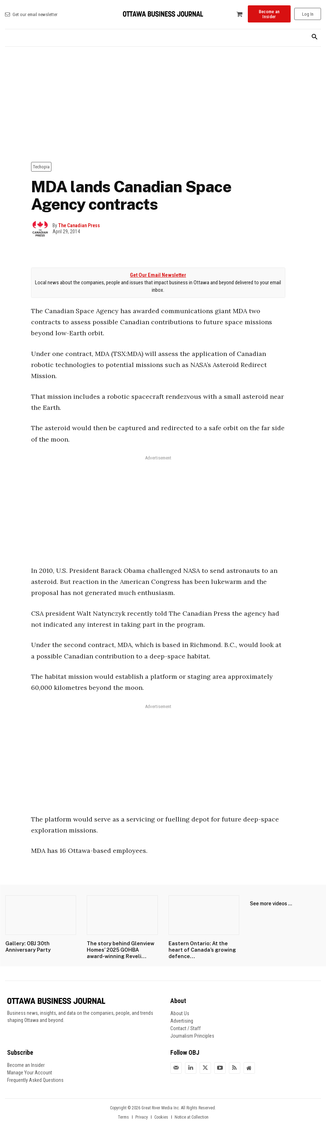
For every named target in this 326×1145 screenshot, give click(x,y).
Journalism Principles (192, 1035)
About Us (179, 1012)
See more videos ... (271, 903)
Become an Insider (26, 1064)
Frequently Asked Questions (35, 1079)
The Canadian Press (79, 225)
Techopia (41, 167)
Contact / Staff (185, 1027)
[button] (314, 37)
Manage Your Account (29, 1071)
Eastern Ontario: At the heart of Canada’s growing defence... (202, 949)
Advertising (181, 1020)
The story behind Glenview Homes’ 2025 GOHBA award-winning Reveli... (120, 949)
